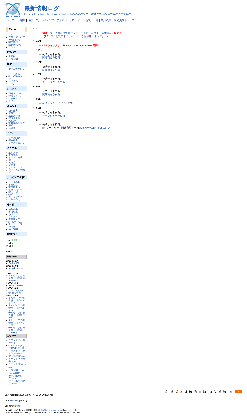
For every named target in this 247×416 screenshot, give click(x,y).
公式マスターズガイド (55, 103)
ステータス (14, 98)
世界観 (11, 56)
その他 (11, 165)
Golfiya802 (13, 263)
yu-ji (30, 413)
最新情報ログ (41, 8)
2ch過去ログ (14, 39)
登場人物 (13, 59)
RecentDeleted (15, 285)
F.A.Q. (11, 83)
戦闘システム (15, 96)
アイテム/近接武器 (16, 382)
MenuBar (14, 400)
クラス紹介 (14, 137)
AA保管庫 (13, 229)
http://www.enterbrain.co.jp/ (95, 127)
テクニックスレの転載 (16, 225)
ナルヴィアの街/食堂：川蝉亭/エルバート (16, 330)
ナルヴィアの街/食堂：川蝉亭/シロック (16, 300)
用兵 (10, 125)
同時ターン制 (15, 93)
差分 (38, 20)
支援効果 (13, 212)
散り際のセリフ (16, 123)
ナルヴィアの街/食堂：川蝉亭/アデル (16, 315)
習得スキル (14, 118)
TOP (10, 34)
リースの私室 (15, 182)
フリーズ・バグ (16, 37)
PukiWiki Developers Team (50, 410)
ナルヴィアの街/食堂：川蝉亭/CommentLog (17, 278)
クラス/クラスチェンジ (16, 351)
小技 (10, 214)
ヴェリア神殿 (15, 197)
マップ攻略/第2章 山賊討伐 (16, 291)
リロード (74, 20)
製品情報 (13, 42)
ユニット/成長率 (16, 341)
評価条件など (15, 221)
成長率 (11, 113)
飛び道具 (13, 155)
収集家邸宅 (14, 199)
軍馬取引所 (14, 187)
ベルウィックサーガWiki (16, 346)
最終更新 (119, 20)
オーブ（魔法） (16, 157)
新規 (88, 20)
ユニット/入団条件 (16, 360)
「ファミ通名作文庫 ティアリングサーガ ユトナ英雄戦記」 (80, 33)
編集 (22, 20)
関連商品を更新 (51, 57)
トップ (11, 20)
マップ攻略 (14, 73)
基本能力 (13, 140)
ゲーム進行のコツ (16, 69)
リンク (11, 47)
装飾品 (11, 162)
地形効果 (13, 209)
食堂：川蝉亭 (15, 189)
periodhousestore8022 (17, 269)
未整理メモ (14, 219)
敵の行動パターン (16, 77)
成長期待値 (14, 115)
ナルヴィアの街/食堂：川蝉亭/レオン (16, 308)
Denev (18, 406)
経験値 (11, 128)
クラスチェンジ (16, 142)
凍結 (30, 20)
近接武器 (13, 152)
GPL (74, 410)
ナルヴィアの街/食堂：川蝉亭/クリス (16, 322)
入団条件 (13, 120)
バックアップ (51, 20)
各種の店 (13, 184)
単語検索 (106, 20)
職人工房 (13, 192)
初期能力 (13, 110)
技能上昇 (13, 217)
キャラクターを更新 (53, 82)
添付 (64, 20)
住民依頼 (13, 81)
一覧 (95, 20)
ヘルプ (131, 20)
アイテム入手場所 (16, 171)
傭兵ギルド (14, 194)
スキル (11, 101)
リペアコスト (15, 167)
